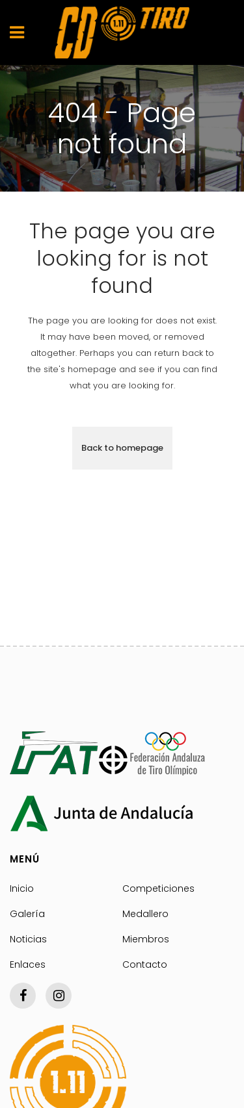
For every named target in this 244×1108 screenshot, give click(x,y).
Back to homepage (122, 448)
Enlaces (28, 964)
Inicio (22, 888)
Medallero (145, 913)
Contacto (144, 964)
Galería (27, 913)
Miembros (145, 939)
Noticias (28, 939)
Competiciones (158, 888)
